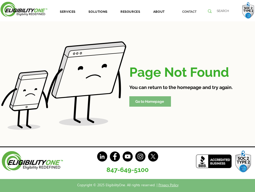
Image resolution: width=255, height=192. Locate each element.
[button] (67, 11)
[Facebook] (115, 156)
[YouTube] (128, 156)
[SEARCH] (223, 11)
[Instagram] (140, 156)
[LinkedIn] (102, 156)
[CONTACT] (189, 11)
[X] (153, 156)
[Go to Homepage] (150, 101)
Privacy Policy (168, 185)
